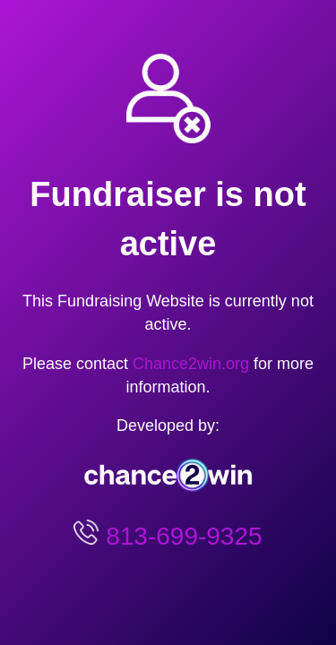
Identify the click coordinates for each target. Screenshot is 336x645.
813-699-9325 (180, 536)
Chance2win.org (191, 364)
